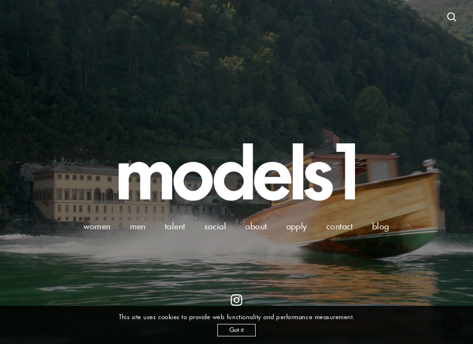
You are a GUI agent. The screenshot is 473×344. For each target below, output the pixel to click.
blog (380, 226)
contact (339, 226)
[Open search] (452, 17)
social (215, 226)
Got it (236, 330)
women (97, 226)
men (138, 226)
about (256, 226)
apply (296, 226)
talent (175, 226)
